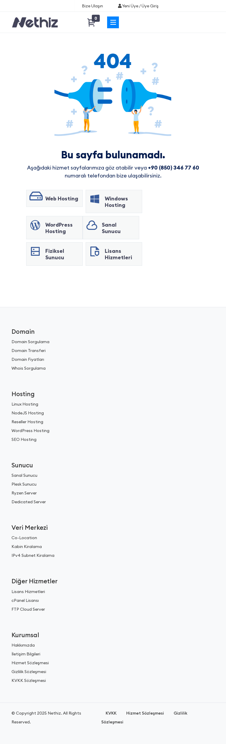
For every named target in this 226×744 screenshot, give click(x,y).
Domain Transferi (28, 350)
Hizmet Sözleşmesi (30, 662)
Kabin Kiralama (26, 546)
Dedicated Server (28, 501)
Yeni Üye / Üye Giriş (138, 6)
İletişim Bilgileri (25, 654)
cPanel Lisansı (25, 600)
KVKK (111, 713)
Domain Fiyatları (27, 359)
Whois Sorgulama (28, 368)
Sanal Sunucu (24, 475)
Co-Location (24, 537)
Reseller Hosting (27, 421)
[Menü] (113, 22)
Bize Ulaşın (92, 6)
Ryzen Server (24, 493)
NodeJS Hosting (27, 413)
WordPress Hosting (30, 430)
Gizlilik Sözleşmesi (28, 671)
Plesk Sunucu (23, 484)
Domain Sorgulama (30, 341)
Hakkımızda (23, 645)
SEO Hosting (23, 439)
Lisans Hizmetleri (28, 591)
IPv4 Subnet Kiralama (32, 555)
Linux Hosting (24, 404)
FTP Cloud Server (28, 609)
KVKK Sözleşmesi (28, 680)
